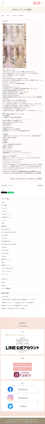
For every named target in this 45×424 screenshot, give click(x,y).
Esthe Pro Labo (5, 253)
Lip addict (4, 256)
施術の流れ (4, 226)
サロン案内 (4, 205)
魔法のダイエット (6, 259)
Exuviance (4, 247)
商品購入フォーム (6, 265)
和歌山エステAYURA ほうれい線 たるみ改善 (13, 308)
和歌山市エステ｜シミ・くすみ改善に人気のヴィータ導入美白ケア (18, 302)
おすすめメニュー (6, 214)
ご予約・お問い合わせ (7, 268)
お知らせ (4, 285)
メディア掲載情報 (6, 288)
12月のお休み (5, 296)
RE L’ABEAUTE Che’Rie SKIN (9, 244)
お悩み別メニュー (6, 217)
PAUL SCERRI (5, 250)
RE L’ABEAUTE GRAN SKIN (9, 232)
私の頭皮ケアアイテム (7, 185)
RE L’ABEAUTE (5, 229)
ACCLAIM (4, 238)
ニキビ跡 (29, 178)
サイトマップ (5, 274)
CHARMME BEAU (6, 241)
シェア (2, 190)
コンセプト (4, 208)
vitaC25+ (12, 178)
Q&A (3, 223)
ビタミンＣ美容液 (37, 178)
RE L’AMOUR (5, 235)
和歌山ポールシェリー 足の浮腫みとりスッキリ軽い (15, 305)
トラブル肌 (18, 178)
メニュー (4, 220)
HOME (2, 15)
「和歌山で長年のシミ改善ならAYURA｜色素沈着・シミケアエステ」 (19, 299)
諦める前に (40, 185)
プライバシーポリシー (7, 271)
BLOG (8, 15)
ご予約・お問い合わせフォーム (22, 364)
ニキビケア (24, 178)
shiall (3, 262)
